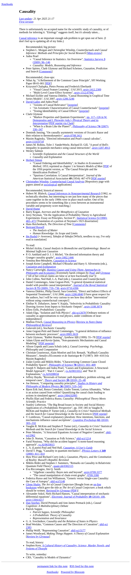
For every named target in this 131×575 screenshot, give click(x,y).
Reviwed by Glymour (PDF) (61, 490)
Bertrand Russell (35, 227)
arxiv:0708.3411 (73, 135)
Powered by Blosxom (72, 572)
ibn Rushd (31, 236)
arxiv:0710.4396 (69, 288)
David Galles (33, 101)
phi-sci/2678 (79, 312)
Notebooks (7, 4)
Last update (25, 18)
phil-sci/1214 (84, 438)
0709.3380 (93, 475)
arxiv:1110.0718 (35, 141)
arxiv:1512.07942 (83, 92)
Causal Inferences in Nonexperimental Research (74, 193)
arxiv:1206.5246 (65, 98)
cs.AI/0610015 (46, 444)
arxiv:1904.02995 (67, 395)
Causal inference (28, 38)
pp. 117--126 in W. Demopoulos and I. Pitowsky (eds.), (70, 120)
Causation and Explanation (41, 266)
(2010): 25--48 (65, 380)
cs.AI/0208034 (51, 374)
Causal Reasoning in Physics (59, 321)
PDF (48, 83)
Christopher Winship (37, 181)
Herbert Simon (34, 160)
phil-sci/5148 (57, 481)
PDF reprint (98, 178)
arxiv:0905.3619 (69, 334)
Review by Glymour (38, 536)
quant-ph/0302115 (63, 466)
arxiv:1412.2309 (92, 89)
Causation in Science (64, 260)
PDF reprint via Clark (61, 123)
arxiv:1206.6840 (74, 294)
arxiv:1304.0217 (35, 499)
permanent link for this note (52, 566)
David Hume (33, 208)
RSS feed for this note (82, 566)
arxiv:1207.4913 (101, 147)
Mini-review (94, 53)
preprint (72, 104)
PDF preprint (46, 343)
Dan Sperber (33, 502)
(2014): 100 (78, 496)
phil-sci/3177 (78, 530)
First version (26, 21)
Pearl (92, 272)
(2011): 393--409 (72, 364)
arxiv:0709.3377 (93, 472)
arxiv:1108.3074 (93, 306)
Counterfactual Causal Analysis (67, 181)
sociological (50, 184)
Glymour (105, 272)
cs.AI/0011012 (74, 371)
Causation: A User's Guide (78, 447)
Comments (46, 71)
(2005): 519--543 (64, 385)
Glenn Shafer (33, 484)
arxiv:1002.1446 (65, 257)
